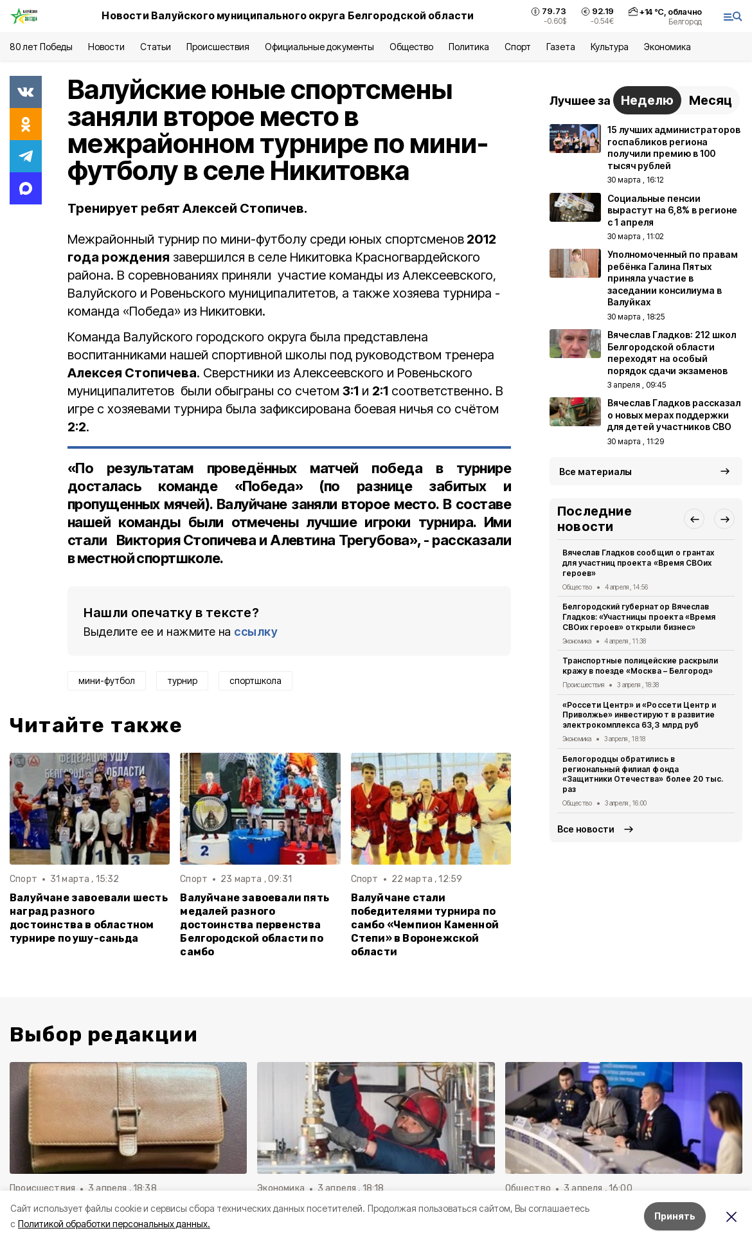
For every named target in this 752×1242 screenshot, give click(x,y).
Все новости (585, 829)
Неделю (647, 100)
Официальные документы (319, 46)
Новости (106, 46)
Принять (674, 1215)
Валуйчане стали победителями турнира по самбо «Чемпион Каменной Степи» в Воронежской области (425, 925)
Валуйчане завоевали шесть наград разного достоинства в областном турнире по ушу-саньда (89, 918)
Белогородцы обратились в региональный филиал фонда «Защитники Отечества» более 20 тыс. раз (642, 774)
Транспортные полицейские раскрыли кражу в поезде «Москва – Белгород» (640, 666)
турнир (182, 680)
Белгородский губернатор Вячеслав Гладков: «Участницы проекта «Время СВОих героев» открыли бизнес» (638, 617)
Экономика (667, 46)
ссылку (256, 631)
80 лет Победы (41, 46)
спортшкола (255, 680)
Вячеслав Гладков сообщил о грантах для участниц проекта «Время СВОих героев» (638, 563)
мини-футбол (106, 680)
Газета (560, 46)
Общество (411, 46)
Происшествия (217, 46)
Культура (609, 46)
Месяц (710, 100)
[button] (694, 519)
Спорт (518, 46)
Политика (469, 46)
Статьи (155, 46)
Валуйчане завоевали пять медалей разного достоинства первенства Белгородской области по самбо (254, 925)
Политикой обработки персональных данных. (114, 1223)
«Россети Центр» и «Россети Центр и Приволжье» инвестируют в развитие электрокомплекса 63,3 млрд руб (639, 715)
